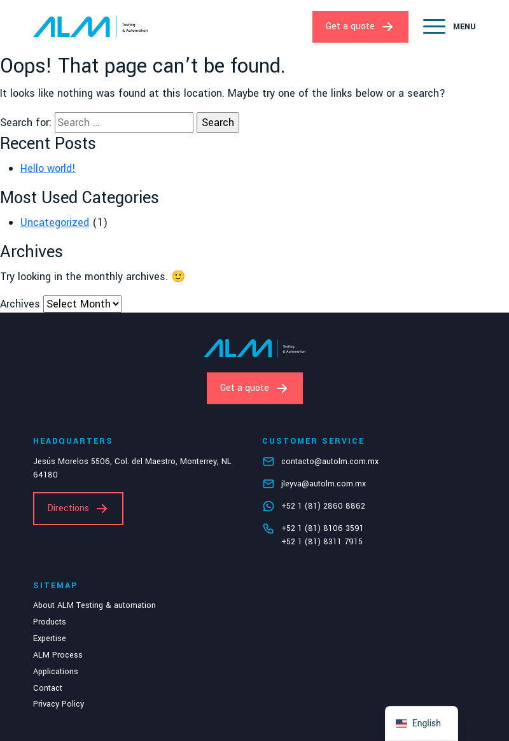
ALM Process (58, 655)
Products (49, 622)
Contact (47, 688)
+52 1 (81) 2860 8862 (323, 506)
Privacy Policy (58, 704)
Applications (55, 671)
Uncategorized (54, 222)
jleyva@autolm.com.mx (323, 484)
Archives (20, 304)
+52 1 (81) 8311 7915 (322, 541)
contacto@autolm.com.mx (330, 461)
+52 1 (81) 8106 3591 (322, 528)
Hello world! (48, 168)
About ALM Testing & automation (94, 605)
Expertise (49, 638)
